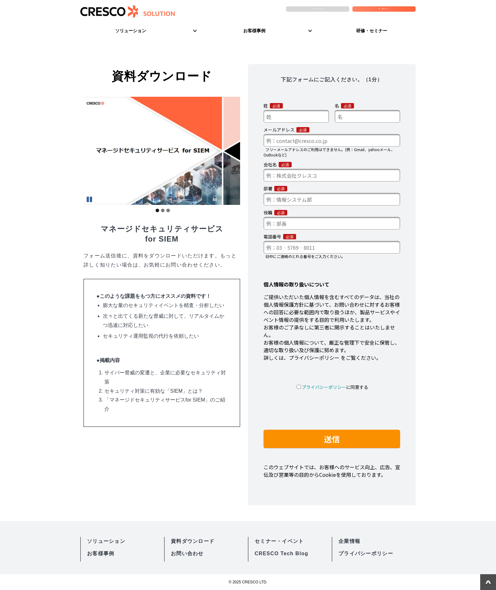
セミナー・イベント (279, 541)
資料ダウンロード (387, 11)
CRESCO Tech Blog (281, 553)
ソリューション (130, 30)
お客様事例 (254, 30)
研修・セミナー (371, 30)
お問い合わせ (320, 11)
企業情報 (349, 541)
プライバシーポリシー (365, 553)
